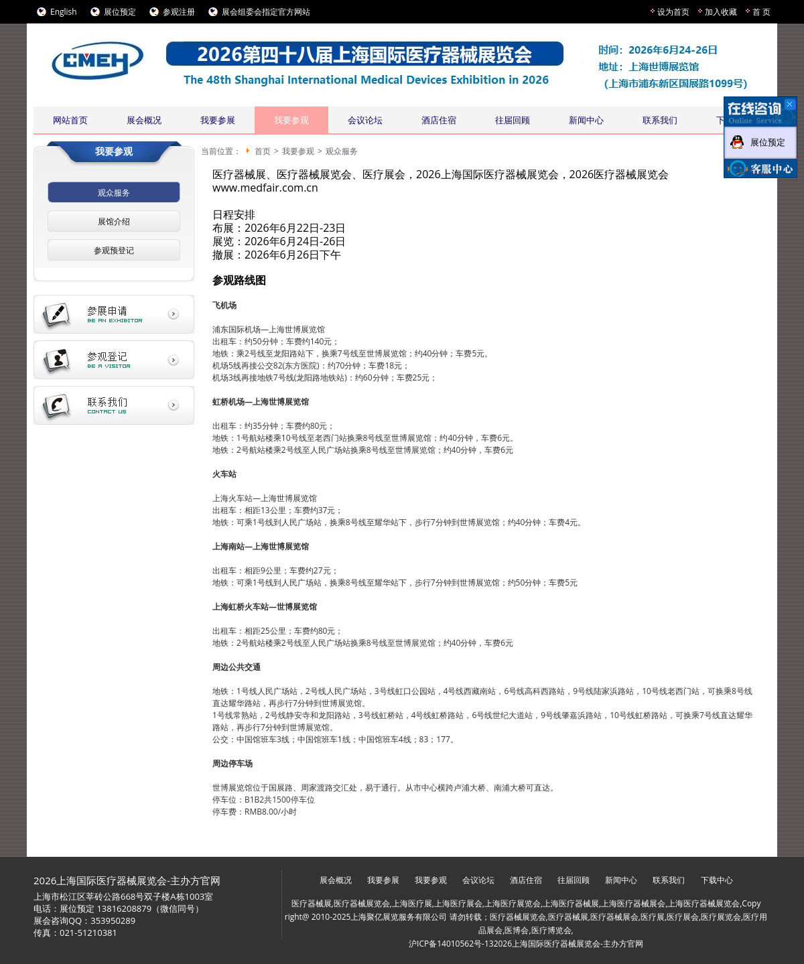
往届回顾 (512, 120)
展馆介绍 (114, 221)
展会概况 (144, 120)
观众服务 (114, 192)
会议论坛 (365, 120)
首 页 (761, 11)
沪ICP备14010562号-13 (451, 943)
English (63, 11)
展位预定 (120, 11)
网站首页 (70, 120)
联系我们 (660, 120)
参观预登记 (114, 250)
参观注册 (179, 11)
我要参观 (291, 120)
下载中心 (717, 880)
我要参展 (217, 120)
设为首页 (673, 11)
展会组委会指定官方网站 (266, 11)
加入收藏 (721, 11)
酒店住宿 (438, 120)
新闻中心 (586, 120)
